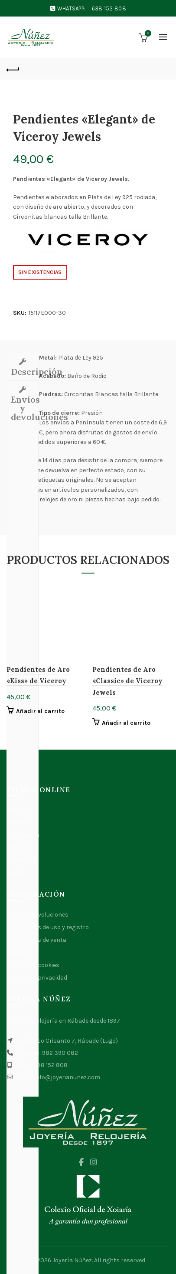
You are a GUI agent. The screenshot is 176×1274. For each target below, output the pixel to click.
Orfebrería (21, 860)
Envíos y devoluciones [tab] (25, 408)
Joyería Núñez (72, 1260)
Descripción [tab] (25, 371)
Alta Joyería (23, 835)
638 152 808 (108, 8)
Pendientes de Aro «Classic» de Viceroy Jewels (127, 681)
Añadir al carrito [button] (40, 711)
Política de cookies (33, 965)
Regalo (16, 873)
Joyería (17, 810)
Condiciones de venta (36, 940)
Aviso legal (21, 952)
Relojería (19, 847)
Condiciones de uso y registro (48, 927)
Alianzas (18, 822)
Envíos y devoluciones (37, 914)
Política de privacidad (37, 977)
